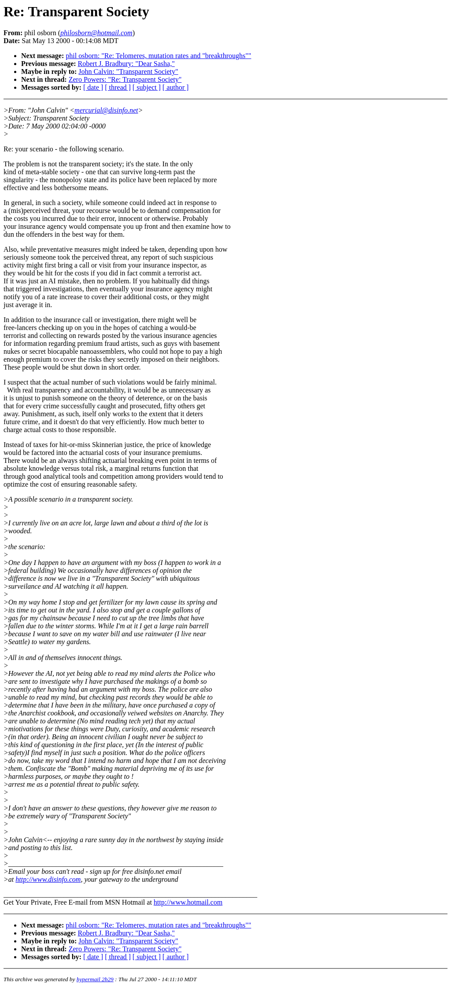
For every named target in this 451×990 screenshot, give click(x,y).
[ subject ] (147, 87)
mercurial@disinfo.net (106, 110)
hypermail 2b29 (95, 979)
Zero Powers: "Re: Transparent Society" (125, 79)
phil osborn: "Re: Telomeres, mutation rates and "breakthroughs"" (158, 55)
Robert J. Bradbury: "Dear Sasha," (126, 63)
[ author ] (176, 87)
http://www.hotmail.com (188, 902)
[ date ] (93, 87)
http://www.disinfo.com (48, 879)
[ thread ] (118, 87)
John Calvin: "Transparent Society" (128, 71)
